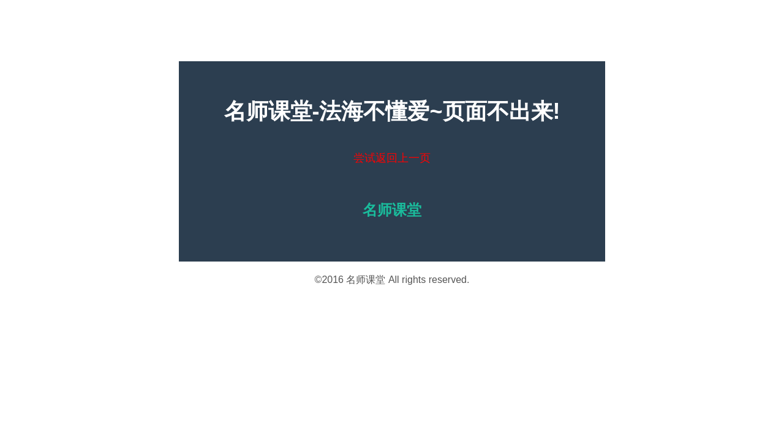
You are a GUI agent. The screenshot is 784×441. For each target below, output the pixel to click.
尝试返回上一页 (392, 158)
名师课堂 (365, 279)
